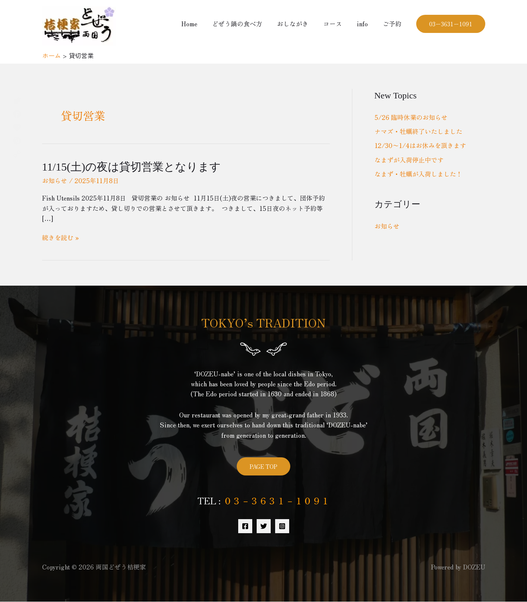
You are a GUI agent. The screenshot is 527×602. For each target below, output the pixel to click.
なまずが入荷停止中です (409, 159)
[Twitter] (264, 526)
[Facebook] (245, 526)
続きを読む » (60, 237)
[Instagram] (282, 526)
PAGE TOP (263, 466)
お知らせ (54, 180)
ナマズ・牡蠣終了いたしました (418, 131)
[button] (450, 24)
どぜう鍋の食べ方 (247, 23)
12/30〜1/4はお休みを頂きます (420, 145)
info (365, 23)
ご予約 (393, 23)
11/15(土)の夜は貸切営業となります (131, 167)
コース (338, 23)
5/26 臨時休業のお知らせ (411, 117)
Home (201, 23)
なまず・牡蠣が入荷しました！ (418, 173)
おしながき (300, 23)
